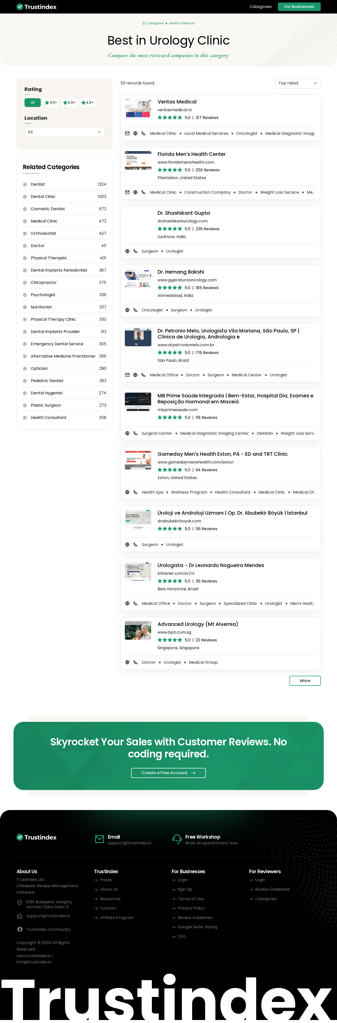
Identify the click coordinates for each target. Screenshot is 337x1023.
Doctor (38, 245)
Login (183, 880)
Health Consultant (49, 417)
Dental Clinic (43, 196)
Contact (108, 908)
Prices (106, 880)
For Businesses (299, 7)
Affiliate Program (117, 918)
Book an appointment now (211, 843)
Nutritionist (41, 307)
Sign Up (185, 889)
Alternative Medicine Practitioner (63, 356)
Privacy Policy (191, 908)
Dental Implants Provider (55, 331)
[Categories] (153, 23)
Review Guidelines (195, 918)
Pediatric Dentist (47, 380)
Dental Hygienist (47, 393)
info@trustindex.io (34, 962)
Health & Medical (182, 23)
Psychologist (43, 294)
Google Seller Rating (197, 927)
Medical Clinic (44, 221)
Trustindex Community (44, 930)
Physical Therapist (49, 258)
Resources (110, 899)
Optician (39, 368)
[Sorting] (298, 83)
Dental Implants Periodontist (59, 270)
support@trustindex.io (129, 843)
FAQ (182, 936)
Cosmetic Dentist (48, 208)
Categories (261, 6)
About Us (109, 889)
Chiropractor (44, 282)
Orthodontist (43, 233)
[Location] (65, 132)
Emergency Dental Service (57, 344)
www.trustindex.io (34, 956)
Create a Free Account (164, 773)
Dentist (38, 184)
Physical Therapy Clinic (53, 319)
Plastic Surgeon (46, 405)
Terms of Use (191, 899)
